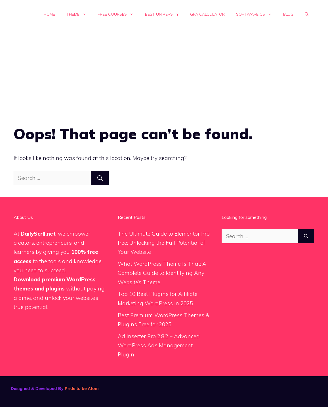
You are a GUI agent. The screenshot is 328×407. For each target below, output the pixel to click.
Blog (288, 14)
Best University (162, 14)
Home (49, 14)
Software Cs (256, 14)
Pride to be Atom (81, 388)
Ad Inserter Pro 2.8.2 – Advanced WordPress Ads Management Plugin (159, 345)
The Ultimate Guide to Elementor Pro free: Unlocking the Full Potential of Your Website (164, 243)
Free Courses (118, 14)
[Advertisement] (164, 71)
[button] (306, 14)
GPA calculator (207, 14)
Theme (79, 14)
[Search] (100, 178)
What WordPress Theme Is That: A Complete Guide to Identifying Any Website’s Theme (162, 273)
